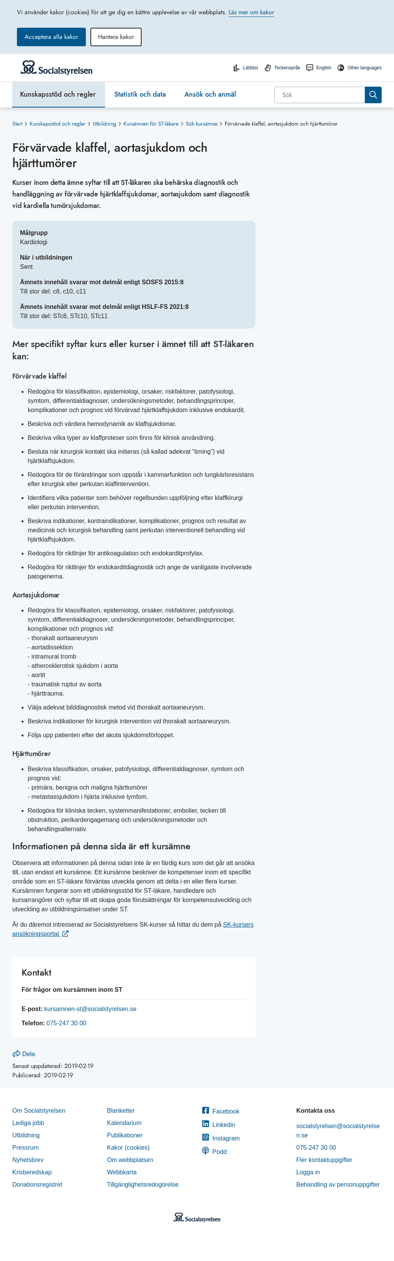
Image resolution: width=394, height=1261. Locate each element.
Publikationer (125, 1135)
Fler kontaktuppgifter (324, 1160)
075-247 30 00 (66, 1023)
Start (17, 123)
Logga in (308, 1172)
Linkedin (218, 1125)
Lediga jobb (28, 1123)
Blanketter (121, 1110)
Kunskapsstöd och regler (58, 94)
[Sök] (320, 95)
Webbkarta (122, 1172)
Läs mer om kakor (251, 12)
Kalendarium (124, 1123)
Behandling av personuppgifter (338, 1184)
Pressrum (25, 1147)
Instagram (221, 1138)
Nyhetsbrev (27, 1160)
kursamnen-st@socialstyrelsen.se (90, 1009)
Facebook (220, 1111)
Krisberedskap (32, 1172)
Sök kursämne (201, 123)
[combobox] (328, 95)
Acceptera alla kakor (51, 36)
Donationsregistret (37, 1184)
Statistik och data (140, 94)
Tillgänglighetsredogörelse (143, 1184)
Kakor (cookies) (128, 1147)
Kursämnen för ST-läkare (151, 123)
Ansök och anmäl (210, 94)
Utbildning (104, 123)
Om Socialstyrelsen (38, 1110)
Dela (24, 1054)
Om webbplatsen (130, 1160)
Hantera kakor (116, 36)
